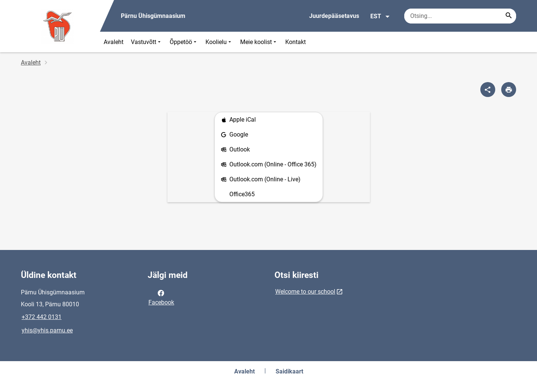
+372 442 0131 (42, 316)
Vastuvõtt (146, 42)
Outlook (235, 149)
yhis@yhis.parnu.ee (47, 330)
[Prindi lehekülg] (508, 89)
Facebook (161, 297)
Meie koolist (259, 42)
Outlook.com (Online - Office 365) (269, 164)
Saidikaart (289, 371)
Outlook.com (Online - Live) (261, 179)
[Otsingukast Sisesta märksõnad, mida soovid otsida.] (460, 16)
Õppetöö (184, 42)
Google (234, 135)
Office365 (242, 194)
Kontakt (295, 42)
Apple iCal (238, 120)
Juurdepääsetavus (334, 15)
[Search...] (508, 16)
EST (380, 16)
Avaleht (113, 42)
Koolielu (219, 42)
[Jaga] (487, 89)
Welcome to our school (305, 291)
